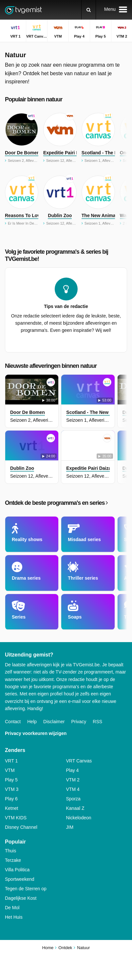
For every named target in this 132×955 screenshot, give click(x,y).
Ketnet (11, 808)
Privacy (78, 721)
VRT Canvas (79, 760)
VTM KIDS (16, 817)
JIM (70, 827)
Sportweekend (19, 879)
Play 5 (11, 779)
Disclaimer (54, 721)
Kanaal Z (75, 808)
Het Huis (14, 917)
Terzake (13, 860)
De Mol (12, 907)
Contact (13, 721)
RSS (97, 721)
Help (32, 721)
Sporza (73, 798)
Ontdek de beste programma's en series (56, 503)
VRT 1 (11, 760)
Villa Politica (17, 869)
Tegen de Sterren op (26, 888)
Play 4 (72, 770)
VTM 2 (73, 779)
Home (48, 947)
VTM (10, 770)
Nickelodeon (78, 817)
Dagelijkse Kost (21, 898)
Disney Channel (21, 827)
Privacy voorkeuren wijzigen (35, 733)
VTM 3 (11, 789)
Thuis (10, 850)
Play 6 (11, 798)
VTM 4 (73, 789)
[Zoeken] (88, 10)
